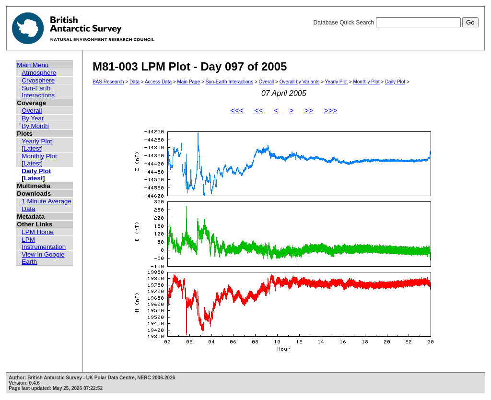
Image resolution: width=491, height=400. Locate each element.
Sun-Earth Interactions (38, 91)
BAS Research (108, 81)
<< (258, 110)
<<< (237, 110)
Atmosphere (39, 72)
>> (308, 110)
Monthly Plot (39, 156)
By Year (33, 118)
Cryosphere (38, 80)
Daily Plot (36, 171)
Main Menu (32, 65)
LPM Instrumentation (44, 243)
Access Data (158, 81)
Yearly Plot (37, 141)
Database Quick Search (395, 22)
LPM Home (38, 231)
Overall (32, 110)
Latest (32, 148)
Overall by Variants (300, 81)
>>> (330, 110)
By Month (35, 125)
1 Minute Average (46, 201)
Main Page (188, 81)
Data (28, 208)
